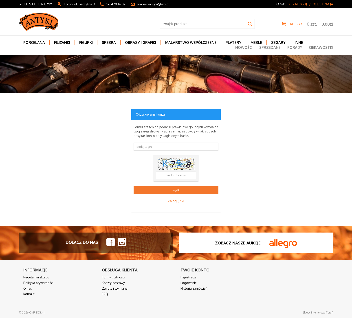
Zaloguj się (176, 201)
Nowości (244, 47)
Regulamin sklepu (36, 277)
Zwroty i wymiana (115, 288)
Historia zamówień (193, 288)
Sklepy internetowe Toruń (318, 312)
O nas (281, 4)
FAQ (105, 294)
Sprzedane (270, 47)
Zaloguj (300, 4)
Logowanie (188, 283)
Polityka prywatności (38, 283)
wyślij (176, 190)
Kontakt (29, 294)
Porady (294, 47)
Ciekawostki (321, 47)
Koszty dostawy (113, 283)
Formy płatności (113, 277)
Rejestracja (323, 4)
